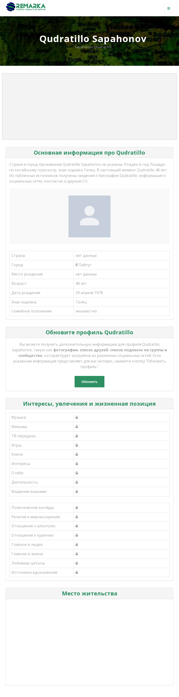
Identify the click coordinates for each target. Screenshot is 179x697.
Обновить (89, 381)
